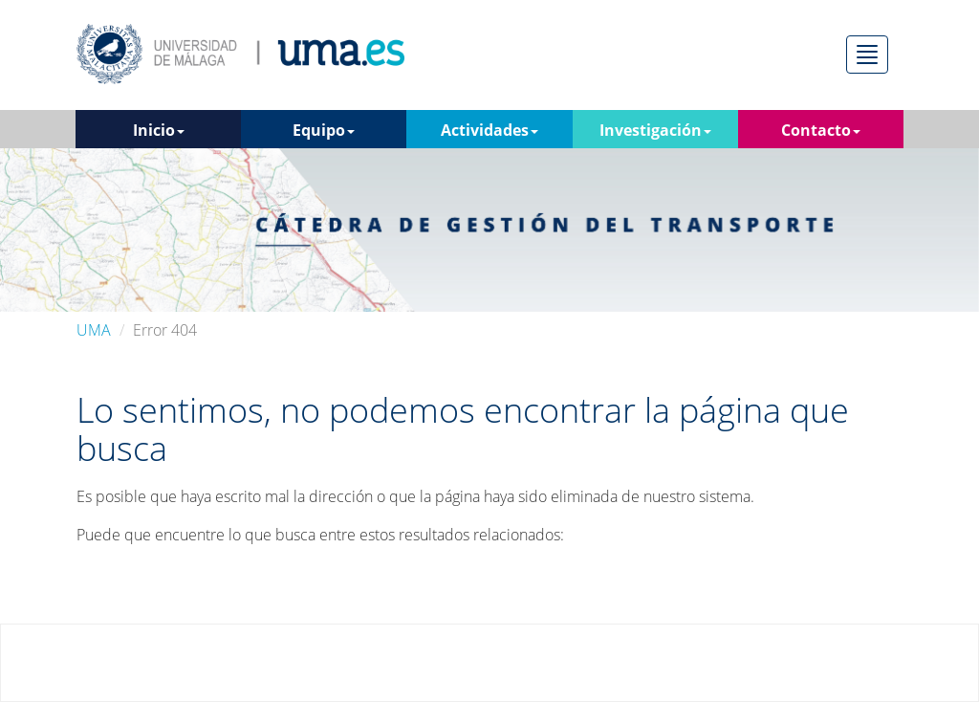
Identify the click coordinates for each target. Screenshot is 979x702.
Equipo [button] (324, 130)
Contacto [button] (820, 130)
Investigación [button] (655, 130)
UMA (93, 329)
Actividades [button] (489, 130)
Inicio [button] (159, 130)
